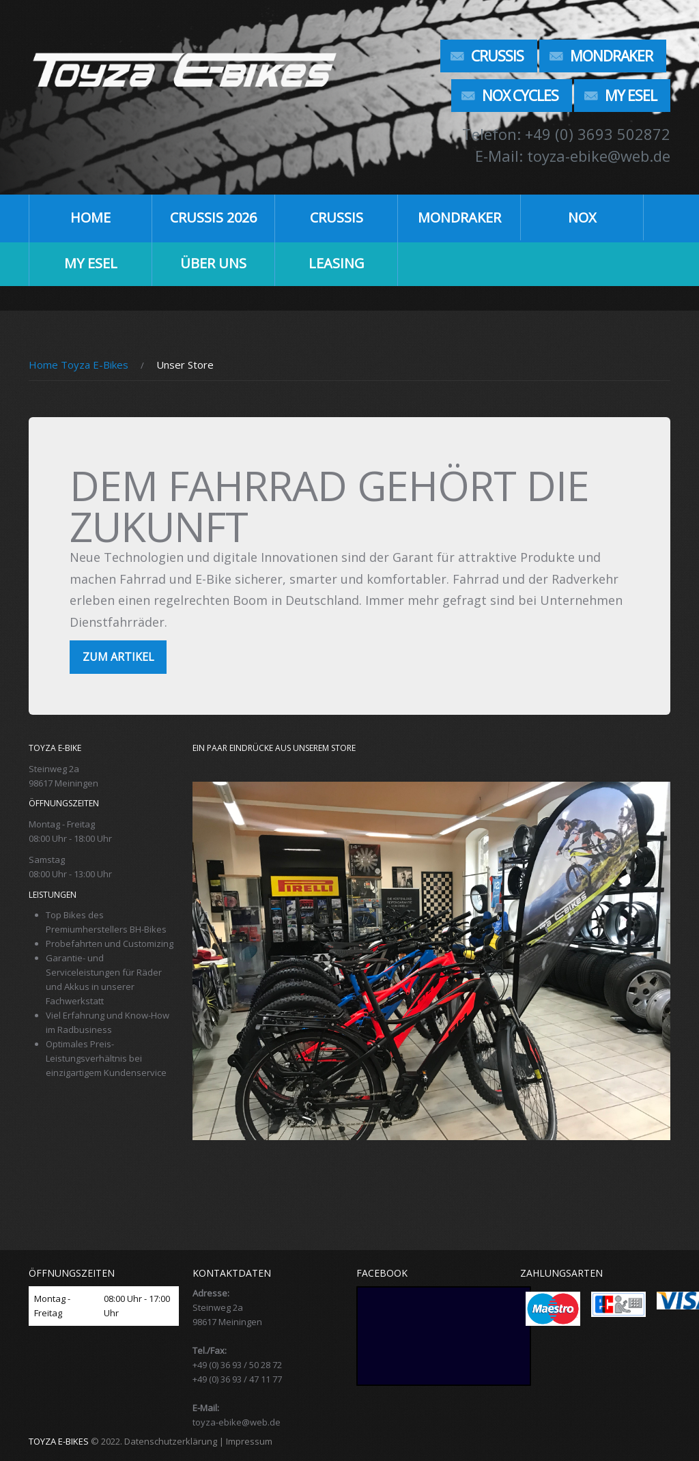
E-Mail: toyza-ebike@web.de (572, 155)
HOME (90, 217)
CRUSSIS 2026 (213, 217)
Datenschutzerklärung (170, 1441)
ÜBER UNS (213, 263)
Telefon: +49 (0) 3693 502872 (566, 134)
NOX (582, 217)
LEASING (337, 263)
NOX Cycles (520, 95)
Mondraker (611, 56)
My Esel (631, 95)
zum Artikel (118, 656)
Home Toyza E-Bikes (78, 364)
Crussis (497, 56)
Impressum (249, 1441)
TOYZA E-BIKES (59, 1441)
